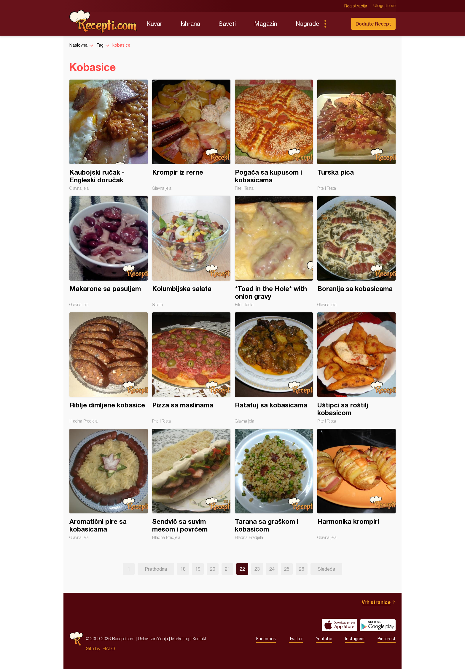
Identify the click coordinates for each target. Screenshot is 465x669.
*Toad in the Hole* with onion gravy (274, 251)
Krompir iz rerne (191, 135)
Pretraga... (337, 24)
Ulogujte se (384, 6)
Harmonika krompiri (356, 484)
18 (183, 569)
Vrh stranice (376, 602)
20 (212, 569)
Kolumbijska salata (191, 251)
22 (242, 569)
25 (286, 569)
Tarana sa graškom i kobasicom (274, 484)
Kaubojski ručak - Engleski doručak (108, 135)
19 (197, 569)
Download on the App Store (339, 625)
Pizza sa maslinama (191, 367)
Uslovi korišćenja (153, 638)
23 (257, 569)
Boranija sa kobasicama (356, 251)
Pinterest (387, 638)
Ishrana (190, 23)
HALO (109, 648)
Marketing (180, 638)
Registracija (355, 6)
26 (301, 569)
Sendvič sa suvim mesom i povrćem (191, 484)
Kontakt (199, 638)
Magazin (265, 23)
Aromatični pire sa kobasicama (108, 484)
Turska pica (356, 135)
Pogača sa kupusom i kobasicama (274, 135)
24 (272, 569)
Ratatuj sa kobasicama (274, 367)
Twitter (296, 638)
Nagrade (307, 23)
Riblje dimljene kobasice (108, 367)
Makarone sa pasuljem (108, 251)
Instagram (354, 638)
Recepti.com (103, 21)
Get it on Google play (378, 625)
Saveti (227, 23)
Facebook (266, 638)
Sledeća (326, 569)
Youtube (324, 638)
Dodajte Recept (373, 23)
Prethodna (156, 569)
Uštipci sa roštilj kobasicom (356, 367)
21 (227, 569)
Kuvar (154, 23)
